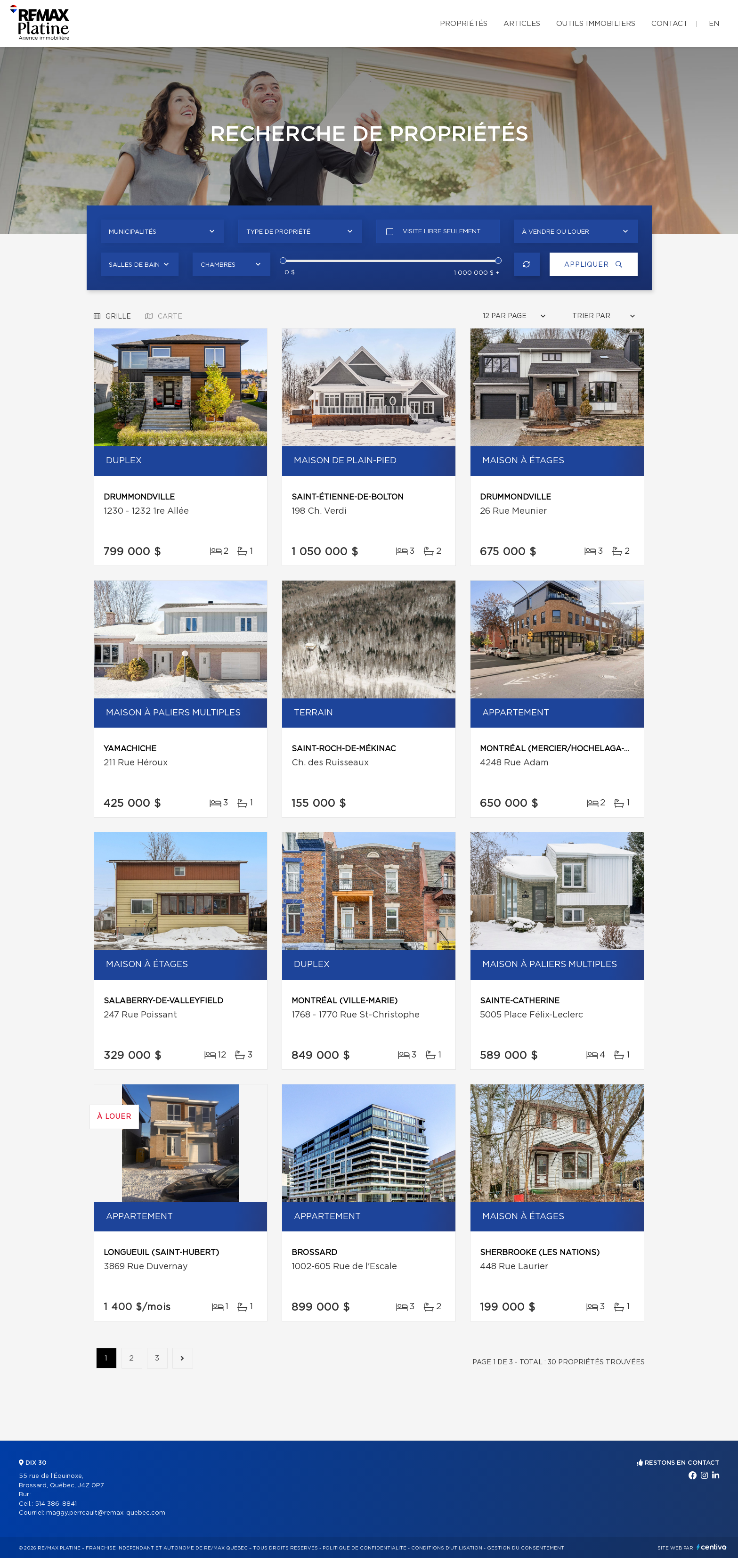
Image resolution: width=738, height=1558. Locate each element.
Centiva (712, 1547)
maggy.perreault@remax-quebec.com (105, 1513)
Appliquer (592, 264)
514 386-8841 (56, 1504)
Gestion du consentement (525, 1548)
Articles (521, 23)
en (714, 23)
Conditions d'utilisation (446, 1548)
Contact (669, 23)
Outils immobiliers (595, 23)
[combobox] (163, 231)
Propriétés (463, 23)
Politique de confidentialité (364, 1548)
